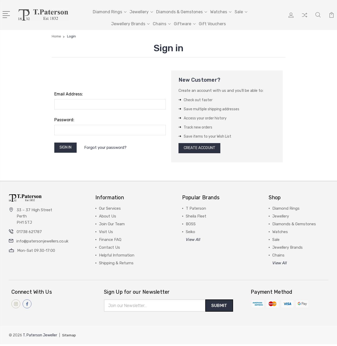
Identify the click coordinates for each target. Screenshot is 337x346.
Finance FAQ (110, 241)
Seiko (190, 233)
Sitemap (69, 337)
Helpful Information (116, 256)
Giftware (185, 23)
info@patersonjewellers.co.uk (42, 242)
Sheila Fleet (196, 217)
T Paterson (196, 209)
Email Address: (68, 94)
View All (193, 241)
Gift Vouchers (212, 23)
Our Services (110, 209)
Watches (221, 11)
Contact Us (109, 248)
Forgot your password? (108, 148)
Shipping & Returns (116, 264)
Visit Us (106, 233)
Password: (64, 119)
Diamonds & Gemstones (181, 11)
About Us (107, 217)
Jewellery (141, 11)
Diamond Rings (110, 11)
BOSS (191, 225)
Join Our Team (112, 225)
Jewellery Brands (130, 23)
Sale (241, 11)
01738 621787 (29, 233)
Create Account (201, 148)
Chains (162, 23)
